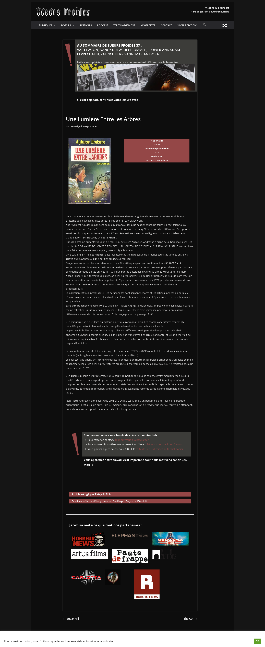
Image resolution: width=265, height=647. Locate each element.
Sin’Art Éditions (187, 25)
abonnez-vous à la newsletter (132, 439)
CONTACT (166, 25)
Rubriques (45, 25)
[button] (54, 25)
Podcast (102, 25)
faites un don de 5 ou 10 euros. (165, 444)
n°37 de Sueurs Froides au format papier (159, 449)
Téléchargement (124, 25)
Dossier (66, 25)
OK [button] (257, 641)
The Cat (190, 618)
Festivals (86, 25)
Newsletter (147, 25)
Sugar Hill (71, 618)
